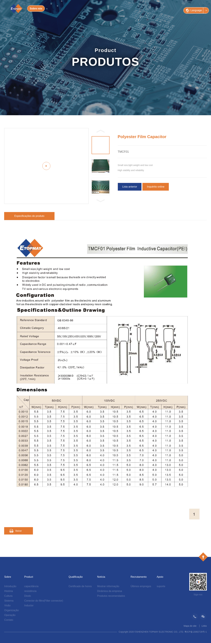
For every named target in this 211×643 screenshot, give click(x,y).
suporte (161, 586)
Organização (11, 610)
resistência (30, 591)
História (8, 591)
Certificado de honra (80, 586)
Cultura (8, 596)
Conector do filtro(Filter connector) (43, 600)
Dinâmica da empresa (109, 591)
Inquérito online (155, 186)
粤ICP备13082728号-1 (195, 632)
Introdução (10, 586)
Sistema (8, 600)
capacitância (31, 586)
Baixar (18, 531)
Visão (7, 605)
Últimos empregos (141, 586)
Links (204, 626)
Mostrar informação (108, 586)
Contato (8, 620)
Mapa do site (190, 626)
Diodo (27, 596)
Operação (9, 615)
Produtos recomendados (111, 596)
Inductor (29, 605)
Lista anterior (129, 186)
